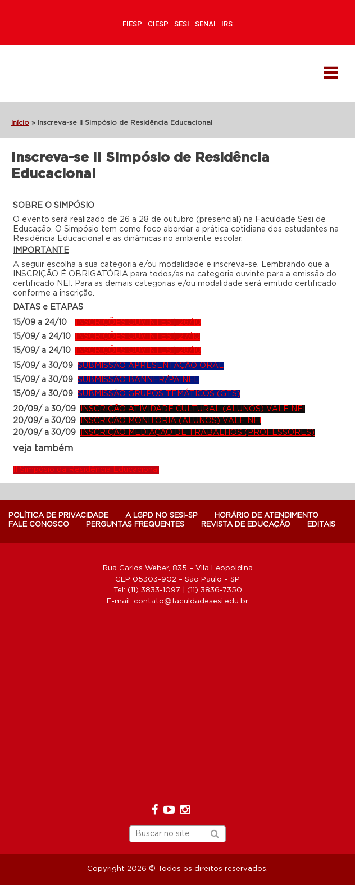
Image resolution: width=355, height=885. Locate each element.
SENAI (205, 24)
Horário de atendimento (266, 515)
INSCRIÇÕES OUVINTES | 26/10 (138, 322)
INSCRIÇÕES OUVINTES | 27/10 (137, 337)
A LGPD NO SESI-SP (161, 515)
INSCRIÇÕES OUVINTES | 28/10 (138, 351)
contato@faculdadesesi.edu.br (191, 601)
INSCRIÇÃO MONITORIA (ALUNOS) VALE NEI (170, 421)
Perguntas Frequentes (135, 524)
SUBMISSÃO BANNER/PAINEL (138, 380)
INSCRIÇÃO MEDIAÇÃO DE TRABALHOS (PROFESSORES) (197, 433)
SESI (181, 24)
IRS (227, 24)
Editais (321, 524)
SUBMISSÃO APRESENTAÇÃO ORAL (151, 366)
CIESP (158, 24)
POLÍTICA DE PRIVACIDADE (58, 515)
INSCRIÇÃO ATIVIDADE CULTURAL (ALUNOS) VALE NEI (192, 409)
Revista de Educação (245, 524)
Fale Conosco (38, 524)
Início (20, 122)
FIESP (132, 24)
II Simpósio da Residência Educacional (86, 470)
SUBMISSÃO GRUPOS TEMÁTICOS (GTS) (159, 394)
